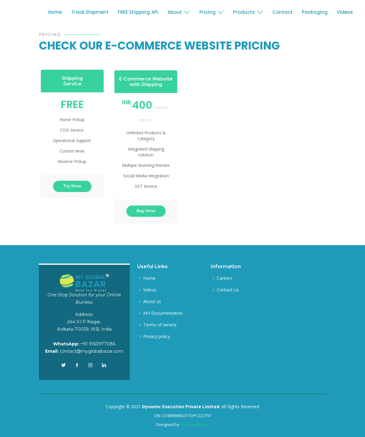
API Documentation (162, 313)
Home (55, 12)
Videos (345, 12)
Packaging (315, 12)
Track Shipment (90, 12)
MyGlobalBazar (194, 424)
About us (152, 301)
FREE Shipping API (138, 12)
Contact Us (228, 290)
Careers (224, 278)
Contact (282, 12)
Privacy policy (156, 336)
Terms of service (160, 325)
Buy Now (147, 205)
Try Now (74, 182)
